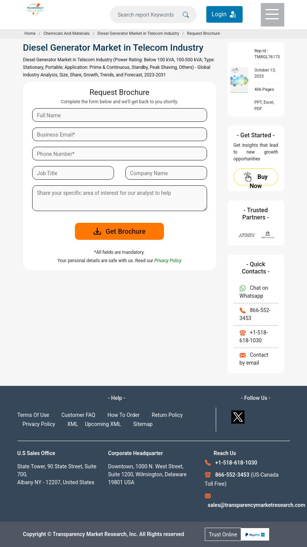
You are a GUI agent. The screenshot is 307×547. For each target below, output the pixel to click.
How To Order (124, 415)
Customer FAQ (78, 415)
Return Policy (167, 415)
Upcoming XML (103, 424)
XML (72, 424)
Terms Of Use (33, 415)
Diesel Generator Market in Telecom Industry (138, 33)
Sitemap (143, 424)
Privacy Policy (39, 424)
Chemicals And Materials (67, 33)
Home (30, 33)
